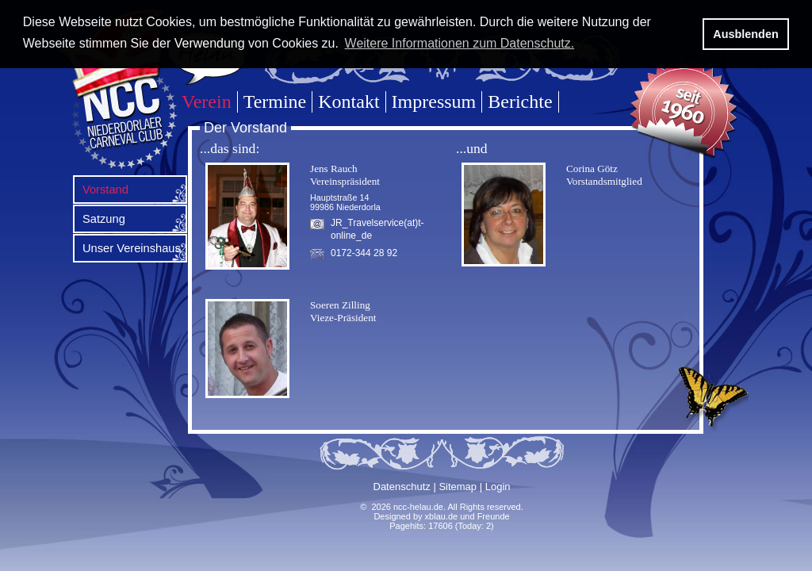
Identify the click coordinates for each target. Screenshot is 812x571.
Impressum (434, 101)
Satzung (103, 219)
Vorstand (105, 189)
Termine (275, 101)
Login (498, 486)
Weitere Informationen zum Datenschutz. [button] (460, 43)
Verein (207, 101)
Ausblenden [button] (745, 34)
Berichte (520, 101)
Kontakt (348, 101)
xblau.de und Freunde (467, 516)
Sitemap (458, 486)
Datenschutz (402, 486)
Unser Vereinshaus (131, 248)
